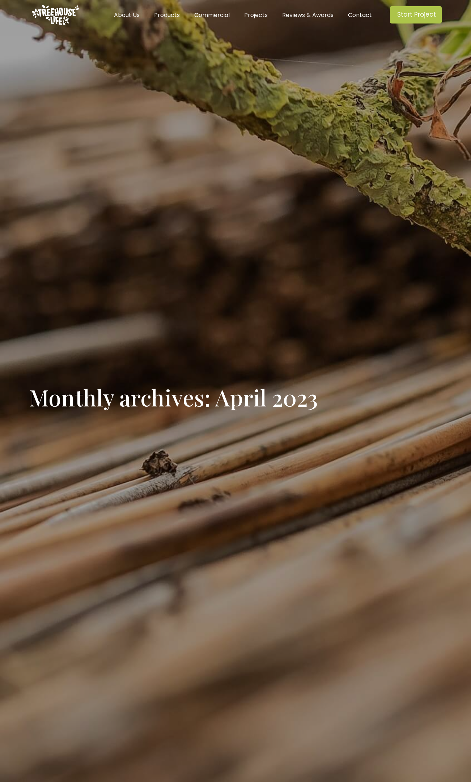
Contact (360, 15)
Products (167, 15)
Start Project (416, 14)
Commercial (212, 15)
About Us (127, 15)
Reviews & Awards (308, 15)
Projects (256, 15)
